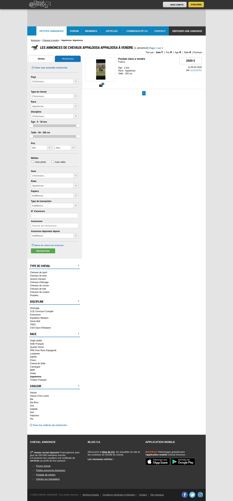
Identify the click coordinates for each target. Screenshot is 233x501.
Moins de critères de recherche (49, 245)
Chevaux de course (39, 285)
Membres (91, 31)
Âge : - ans (39, 122)
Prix (33, 143)
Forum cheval (43, 466)
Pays (33, 77)
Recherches (68, 59)
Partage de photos (45, 474)
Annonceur (36, 221)
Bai (31, 399)
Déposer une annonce (187, 31)
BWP (32, 370)
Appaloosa (35, 376)
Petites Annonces (52, 31)
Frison (33, 360)
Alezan (33, 392)
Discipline (36, 112)
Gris (32, 405)
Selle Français (37, 344)
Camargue (35, 367)
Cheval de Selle (37, 363)
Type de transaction (41, 201)
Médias (34, 158)
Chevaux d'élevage (39, 282)
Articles (112, 31)
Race (33, 102)
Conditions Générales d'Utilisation (118, 495)
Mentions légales (91, 495)
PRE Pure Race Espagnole (43, 350)
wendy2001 (196, 70)
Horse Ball (35, 321)
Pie (31, 419)
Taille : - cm (40, 132)
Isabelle (33, 409)
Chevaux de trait (38, 289)
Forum (74, 31)
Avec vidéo (60, 162)
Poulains (34, 295)
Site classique (157, 495)
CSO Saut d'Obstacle (40, 328)
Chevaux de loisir (38, 275)
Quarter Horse (37, 347)
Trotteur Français (38, 380)
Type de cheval (38, 92)
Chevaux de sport (38, 272)
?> (41, 147)
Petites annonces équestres (50, 470)
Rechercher (43, 250)
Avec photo (40, 162)
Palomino (34, 415)
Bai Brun (34, 402)
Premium (197, 52)
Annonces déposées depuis (45, 231)
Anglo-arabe (36, 340)
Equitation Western (39, 318)
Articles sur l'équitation (48, 479)
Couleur (54, 386)
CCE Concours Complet (41, 311)
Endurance (35, 314)
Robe (33, 181)
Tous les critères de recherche (50, 425)
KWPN (33, 357)
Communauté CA (137, 31)
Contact (160, 31)
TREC (33, 324)
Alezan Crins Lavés (39, 396)
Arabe (33, 373)
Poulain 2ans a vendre (131, 58)
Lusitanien (35, 353)
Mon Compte (176, 5)
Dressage (34, 308)
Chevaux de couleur (40, 292)
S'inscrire (196, 4)
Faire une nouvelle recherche (51, 67)
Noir (32, 412)
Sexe (33, 171)
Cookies (143, 495)
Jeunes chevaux (38, 279)
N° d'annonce (38, 211)
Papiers (35, 191)
